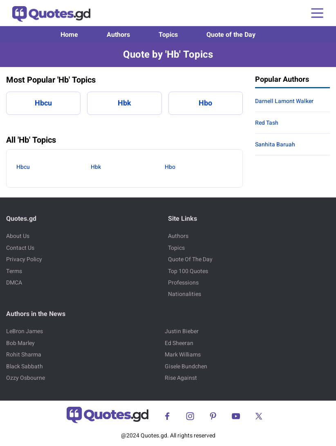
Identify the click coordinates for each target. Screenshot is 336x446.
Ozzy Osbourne (25, 378)
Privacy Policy (24, 259)
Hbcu (43, 103)
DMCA (14, 282)
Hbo (205, 103)
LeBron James (24, 331)
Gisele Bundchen (186, 366)
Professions (183, 282)
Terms (14, 271)
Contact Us (20, 248)
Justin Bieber (182, 331)
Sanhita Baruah (275, 144)
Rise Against (181, 378)
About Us (17, 236)
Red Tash (266, 123)
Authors (118, 35)
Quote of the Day (230, 35)
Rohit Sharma (23, 354)
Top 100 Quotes (188, 271)
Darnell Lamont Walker (284, 101)
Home (69, 35)
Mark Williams (183, 354)
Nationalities (184, 294)
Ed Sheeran (179, 343)
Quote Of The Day (190, 259)
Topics (168, 35)
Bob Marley (20, 343)
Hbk (124, 103)
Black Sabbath (24, 366)
